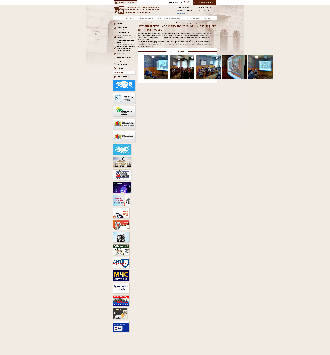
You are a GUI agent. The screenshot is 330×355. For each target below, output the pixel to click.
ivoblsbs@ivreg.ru (205, 7)
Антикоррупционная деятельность (169, 18)
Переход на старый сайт (127, 2)
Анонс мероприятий (193, 18)
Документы (130, 18)
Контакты (207, 18)
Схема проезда (181, 13)
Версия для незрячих (206, 2)
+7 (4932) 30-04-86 (183, 7)
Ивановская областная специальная (143, 10)
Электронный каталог (145, 18)
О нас (119, 18)
